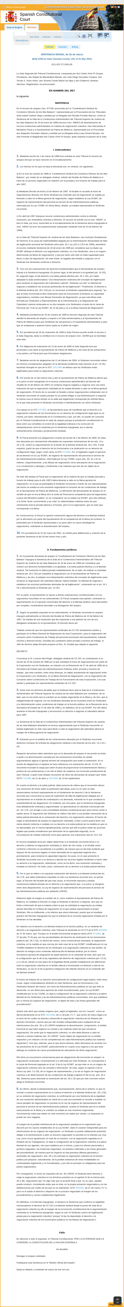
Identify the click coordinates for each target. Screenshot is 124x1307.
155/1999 (53, 778)
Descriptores (22, 40)
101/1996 (57, 367)
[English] (115, 7)
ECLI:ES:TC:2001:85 (62, 64)
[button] (50, 47)
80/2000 (103, 930)
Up (117, 1302)
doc (84, 35)
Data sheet (33, 37)
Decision (32, 27)
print (90, 35)
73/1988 (27, 778)
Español (112, 7)
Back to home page (15, 7)
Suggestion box (100, 35)
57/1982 (42, 410)
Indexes (58, 37)
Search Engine (14, 27)
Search (79, 35)
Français (119, 7)
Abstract (46, 37)
